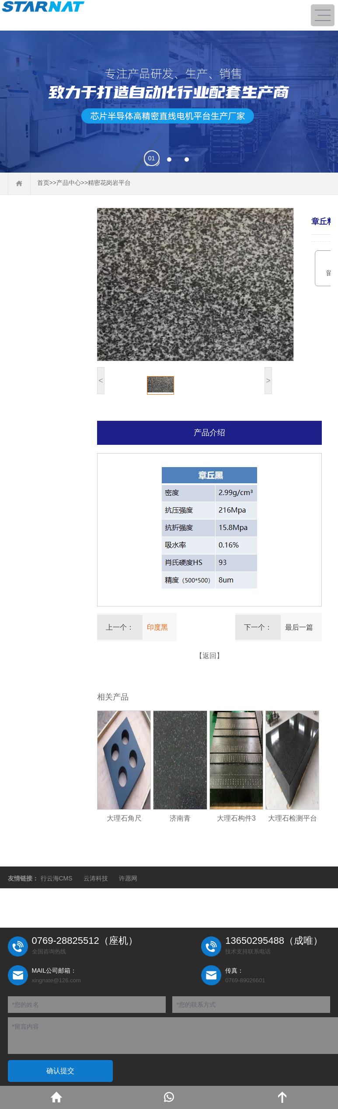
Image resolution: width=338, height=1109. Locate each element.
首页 (43, 182)
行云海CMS (57, 878)
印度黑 (157, 627)
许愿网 (128, 878)
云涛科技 (96, 878)
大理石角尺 (124, 818)
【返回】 (209, 655)
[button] (152, 159)
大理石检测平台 (292, 818)
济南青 (180, 818)
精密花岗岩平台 (109, 182)
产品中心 (68, 182)
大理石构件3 (236, 818)
